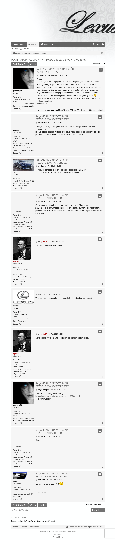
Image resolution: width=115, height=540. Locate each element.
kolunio (16, 306)
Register (26, 49)
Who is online (19, 517)
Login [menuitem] (98, 45)
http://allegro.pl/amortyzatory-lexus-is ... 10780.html (57, 396)
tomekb (16, 130)
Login (16, 49)
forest (15, 481)
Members (47, 44)
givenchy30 (17, 91)
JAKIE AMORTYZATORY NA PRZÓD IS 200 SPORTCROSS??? (48, 59)
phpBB (50, 531)
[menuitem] (93, 44)
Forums (34, 44)
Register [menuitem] (103, 45)
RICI (60, 534)
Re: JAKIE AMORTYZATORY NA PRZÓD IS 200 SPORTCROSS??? (52, 118)
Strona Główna (19, 44)
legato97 (16, 261)
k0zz (14, 172)
